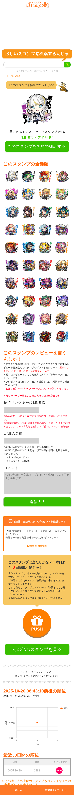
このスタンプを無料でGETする (36, 146)
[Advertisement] (37, 27)
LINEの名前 (13, 433)
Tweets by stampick (37, 546)
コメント (11, 468)
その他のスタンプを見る (37, 649)
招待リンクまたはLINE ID (24, 402)
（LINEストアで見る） (36, 137)
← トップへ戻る (12, 76)
